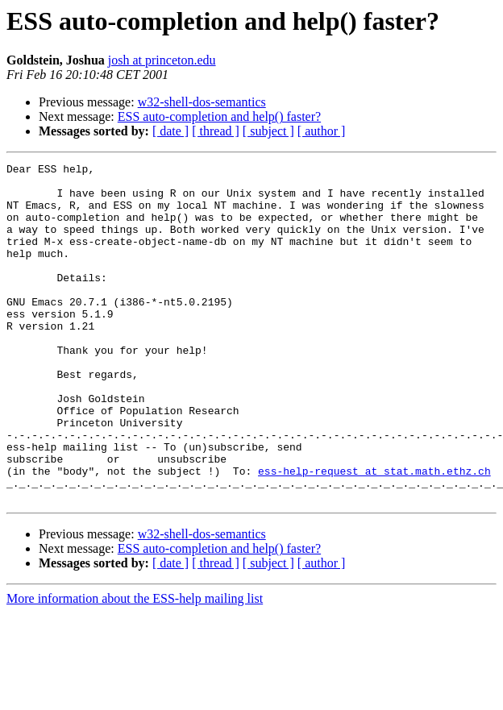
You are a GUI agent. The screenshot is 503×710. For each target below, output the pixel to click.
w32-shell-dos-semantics (202, 102)
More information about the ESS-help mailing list (134, 666)
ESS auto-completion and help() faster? (219, 116)
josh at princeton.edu (162, 60)
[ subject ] (268, 131)
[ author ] (321, 131)
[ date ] (170, 131)
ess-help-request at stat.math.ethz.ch (374, 533)
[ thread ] (215, 131)
